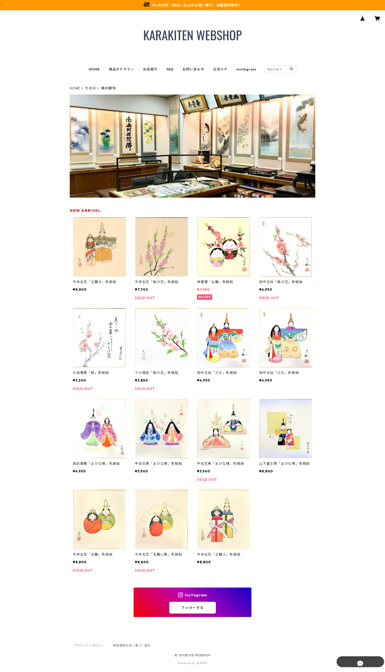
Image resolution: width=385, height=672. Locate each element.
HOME (94, 69)
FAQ (170, 69)
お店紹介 (150, 69)
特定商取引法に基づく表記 (132, 645)
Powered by (192, 663)
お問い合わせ (193, 69)
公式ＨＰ (220, 69)
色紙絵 (90, 88)
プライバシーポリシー (89, 645)
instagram (246, 69)
